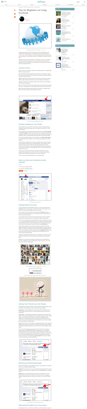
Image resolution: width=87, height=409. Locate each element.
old (19, 221)
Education (57, 4)
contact (20, 230)
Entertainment (70, 4)
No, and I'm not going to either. (26, 166)
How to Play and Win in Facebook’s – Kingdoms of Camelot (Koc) (66, 14)
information (34, 61)
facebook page (21, 55)
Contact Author (27, 20)
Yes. (21, 164)
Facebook (63, 11)
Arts (6, 4)
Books (32, 4)
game (46, 240)
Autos (19, 4)
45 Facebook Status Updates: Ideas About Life (65, 58)
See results (26, 170)
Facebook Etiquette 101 (66, 39)
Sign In (78, 1)
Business (45, 4)
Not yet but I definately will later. (26, 168)
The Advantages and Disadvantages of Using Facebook (66, 33)
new (37, 56)
